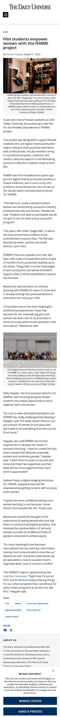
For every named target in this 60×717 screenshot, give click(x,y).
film (7, 604)
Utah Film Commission (16, 576)
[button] (53, 670)
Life (5, 32)
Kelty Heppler (33, 610)
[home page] (30, 8)
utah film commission (37, 604)
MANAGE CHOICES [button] (30, 701)
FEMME (18, 604)
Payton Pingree (15, 54)
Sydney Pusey (11, 617)
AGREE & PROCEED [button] (30, 711)
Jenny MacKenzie (13, 610)
